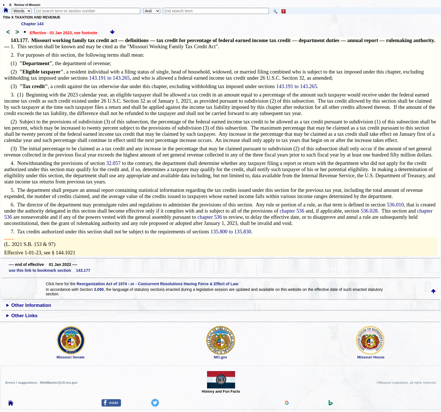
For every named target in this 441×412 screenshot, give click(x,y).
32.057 (113, 163)
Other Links (24, 315)
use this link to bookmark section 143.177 (49, 270)
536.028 (369, 211)
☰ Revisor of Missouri (23, 4)
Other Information (31, 305)
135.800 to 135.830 (230, 231)
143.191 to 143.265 (109, 78)
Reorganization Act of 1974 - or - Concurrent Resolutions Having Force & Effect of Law (157, 284)
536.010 (395, 205)
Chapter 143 (32, 24)
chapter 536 (292, 211)
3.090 (99, 289)
